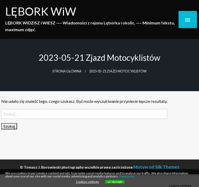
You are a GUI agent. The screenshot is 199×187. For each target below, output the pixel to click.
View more (126, 176)
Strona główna (67, 71)
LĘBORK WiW (40, 11)
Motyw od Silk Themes (156, 167)
